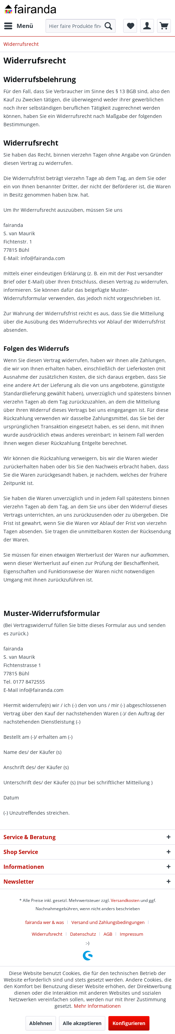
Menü (18, 25)
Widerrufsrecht (47, 934)
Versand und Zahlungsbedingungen (108, 922)
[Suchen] (108, 26)
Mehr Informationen (97, 1006)
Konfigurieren (129, 1023)
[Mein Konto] (147, 26)
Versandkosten (125, 900)
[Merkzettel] (130, 26)
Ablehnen (40, 1023)
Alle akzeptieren (82, 1023)
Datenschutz (83, 934)
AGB (108, 934)
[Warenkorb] (164, 26)
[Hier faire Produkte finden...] (81, 26)
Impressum (131, 934)
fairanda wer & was (44, 922)
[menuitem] (18, 26)
